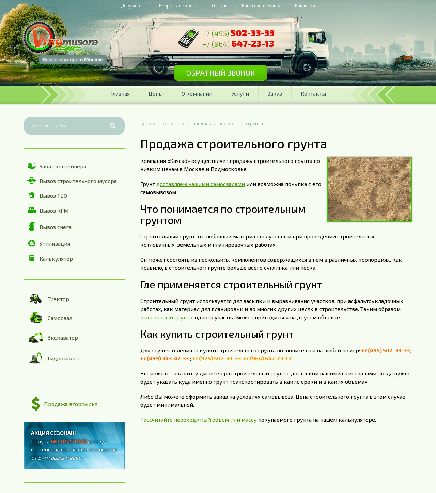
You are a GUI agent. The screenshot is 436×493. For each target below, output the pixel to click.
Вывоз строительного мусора (72, 180)
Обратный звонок (220, 72)
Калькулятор (50, 258)
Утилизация (48, 243)
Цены (156, 93)
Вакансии (305, 6)
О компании (197, 93)
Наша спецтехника (261, 6)
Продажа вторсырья (64, 404)
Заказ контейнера (56, 166)
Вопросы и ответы (178, 6)
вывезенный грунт (164, 317)
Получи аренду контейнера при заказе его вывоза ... (74, 445)
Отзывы (220, 6)
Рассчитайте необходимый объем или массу (198, 419)
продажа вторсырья (162, 123)
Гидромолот (53, 358)
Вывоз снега (49, 226)
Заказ (275, 93)
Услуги (240, 93)
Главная (120, 93)
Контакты (313, 93)
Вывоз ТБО (47, 195)
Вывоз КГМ (48, 210)
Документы (133, 6)
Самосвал (49, 317)
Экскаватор (52, 337)
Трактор (48, 298)
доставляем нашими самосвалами (200, 184)
